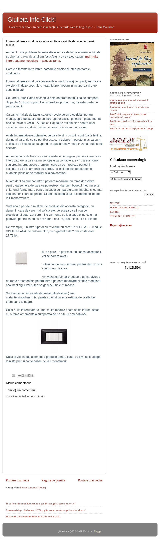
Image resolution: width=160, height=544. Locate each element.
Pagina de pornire (53, 480)
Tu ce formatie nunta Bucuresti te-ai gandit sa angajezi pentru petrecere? (40, 503)
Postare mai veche (90, 480)
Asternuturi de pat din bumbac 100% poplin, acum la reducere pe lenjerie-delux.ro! (46, 510)
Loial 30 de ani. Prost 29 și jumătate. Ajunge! (132, 128)
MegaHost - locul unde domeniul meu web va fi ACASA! (33, 516)
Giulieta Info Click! (32, 19)
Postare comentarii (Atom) (33, 487)
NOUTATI (115, 203)
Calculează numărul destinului (126, 179)
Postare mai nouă (17, 480)
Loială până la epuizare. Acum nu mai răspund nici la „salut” (128, 115)
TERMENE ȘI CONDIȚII (122, 216)
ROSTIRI (114, 212)
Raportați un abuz (121, 225)
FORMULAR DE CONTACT (124, 208)
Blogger (98, 531)
